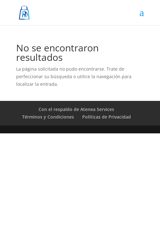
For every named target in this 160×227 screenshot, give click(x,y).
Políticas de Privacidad (106, 117)
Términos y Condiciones (48, 117)
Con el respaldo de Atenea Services (76, 109)
